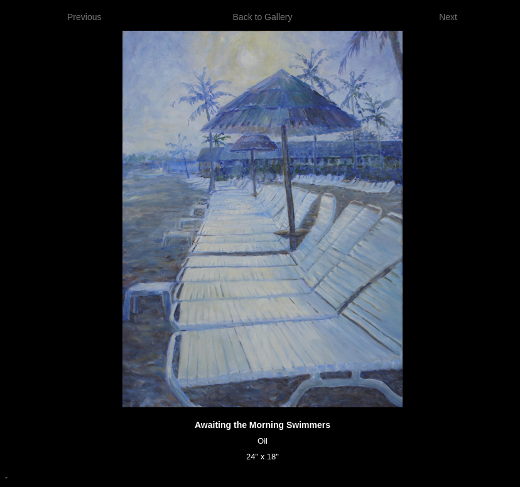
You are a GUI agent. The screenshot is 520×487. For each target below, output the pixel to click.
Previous (84, 17)
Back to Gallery (263, 17)
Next (448, 17)
